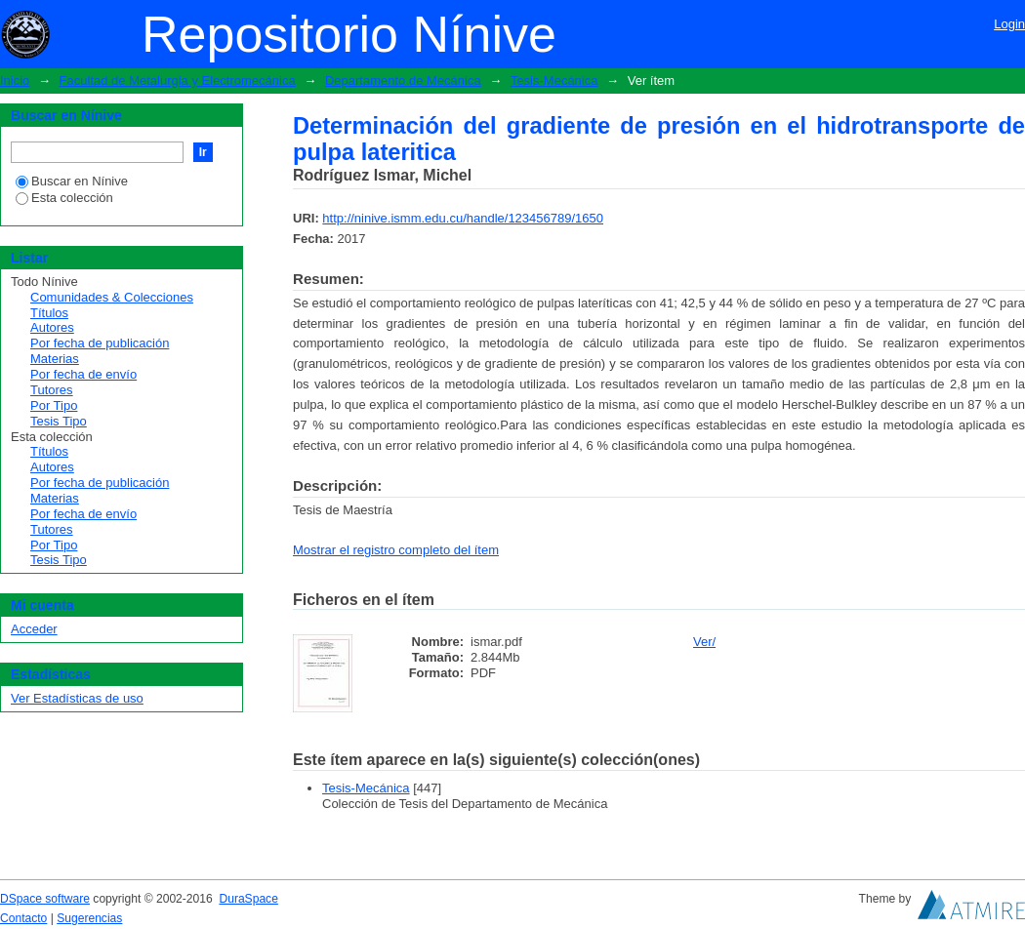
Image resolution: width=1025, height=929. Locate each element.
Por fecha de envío (83, 374)
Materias (54, 358)
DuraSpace (248, 899)
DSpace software (45, 899)
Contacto (23, 918)
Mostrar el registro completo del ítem (396, 550)
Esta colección (64, 197)
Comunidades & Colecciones (111, 297)
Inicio (14, 80)
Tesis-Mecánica (554, 80)
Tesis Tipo (58, 421)
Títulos (49, 312)
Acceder (34, 629)
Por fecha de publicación (99, 343)
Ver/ (704, 641)
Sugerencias (89, 918)
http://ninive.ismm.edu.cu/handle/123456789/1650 (462, 218)
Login (1009, 24)
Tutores (51, 390)
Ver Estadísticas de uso (77, 698)
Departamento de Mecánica (403, 80)
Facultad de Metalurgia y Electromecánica (178, 80)
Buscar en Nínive (72, 181)
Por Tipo (53, 405)
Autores (52, 327)
